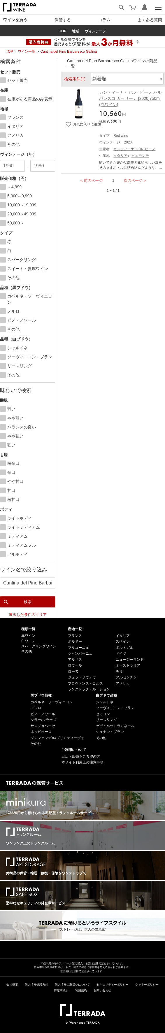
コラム (104, 19)
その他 (26, 651)
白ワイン (28, 641)
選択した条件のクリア (28, 614)
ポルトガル (124, 648)
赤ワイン (28, 636)
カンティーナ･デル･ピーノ (134, 149)
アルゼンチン (126, 677)
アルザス (75, 660)
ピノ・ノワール (43, 714)
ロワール (75, 665)
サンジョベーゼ (43, 726)
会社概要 (12, 984)
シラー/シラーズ (43, 720)
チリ (119, 671)
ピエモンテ (140, 156)
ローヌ (73, 671)
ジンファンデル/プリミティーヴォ (57, 738)
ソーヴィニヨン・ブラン (115, 708)
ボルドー (75, 641)
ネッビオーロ (41, 732)
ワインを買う (15, 19)
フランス (75, 636)
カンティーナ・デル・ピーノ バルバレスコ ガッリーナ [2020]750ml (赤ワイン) (130, 98)
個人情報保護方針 (36, 984)
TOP (9, 51)
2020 (128, 142)
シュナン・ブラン (110, 732)
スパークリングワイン (38, 646)
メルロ (36, 708)
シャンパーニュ (80, 653)
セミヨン (103, 714)
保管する (63, 19)
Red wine (120, 136)
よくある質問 (150, 19)
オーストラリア (128, 665)
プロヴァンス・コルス (85, 683)
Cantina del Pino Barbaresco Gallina (68, 51)
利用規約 (81, 990)
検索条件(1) (74, 79)
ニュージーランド (130, 660)
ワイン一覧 (26, 51)
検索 (27, 602)
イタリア (120, 156)
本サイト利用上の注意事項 (82, 762)
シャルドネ (104, 702)
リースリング (106, 720)
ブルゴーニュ (78, 648)
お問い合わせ (102, 990)
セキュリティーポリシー (112, 984)
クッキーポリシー (147, 984)
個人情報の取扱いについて (72, 984)
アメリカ (123, 683)
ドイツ (121, 653)
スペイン (123, 641)
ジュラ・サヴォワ (82, 677)
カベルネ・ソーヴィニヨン (52, 702)
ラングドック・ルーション (89, 689)
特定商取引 (61, 990)
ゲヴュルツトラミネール (115, 726)
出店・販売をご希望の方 (81, 756)
